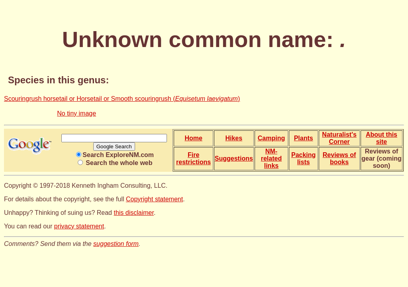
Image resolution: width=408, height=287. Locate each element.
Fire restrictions (193, 158)
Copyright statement (154, 199)
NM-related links (271, 158)
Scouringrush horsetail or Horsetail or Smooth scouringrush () (122, 98)
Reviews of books (339, 158)
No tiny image (76, 113)
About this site (381, 138)
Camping (271, 138)
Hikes (233, 138)
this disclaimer (133, 212)
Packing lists (303, 158)
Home (193, 138)
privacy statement (79, 226)
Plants (303, 138)
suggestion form (116, 243)
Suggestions (234, 158)
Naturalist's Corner (339, 138)
